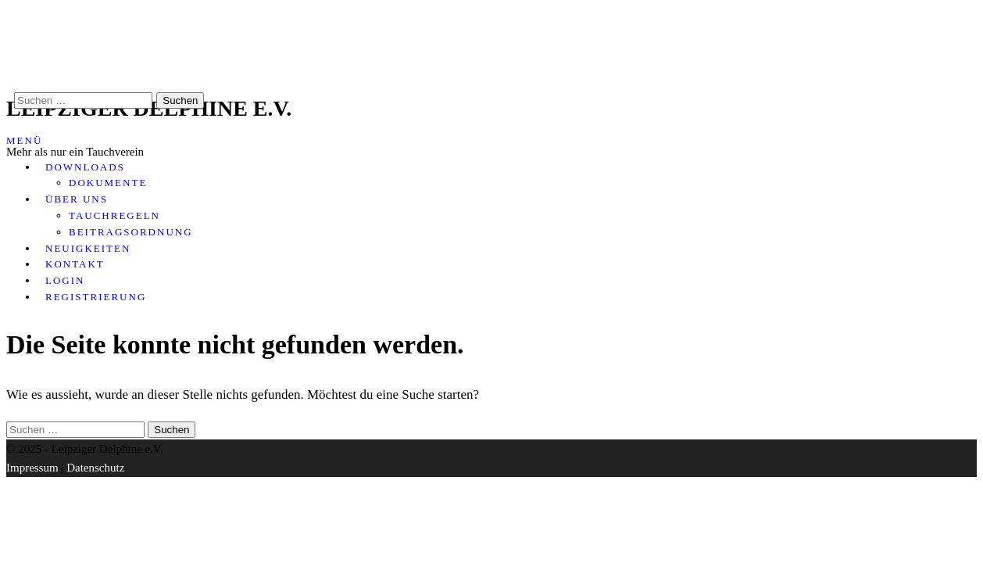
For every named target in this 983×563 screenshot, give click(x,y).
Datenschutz (95, 467)
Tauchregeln (114, 215)
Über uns (76, 199)
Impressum (32, 467)
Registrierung (95, 297)
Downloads (85, 167)
